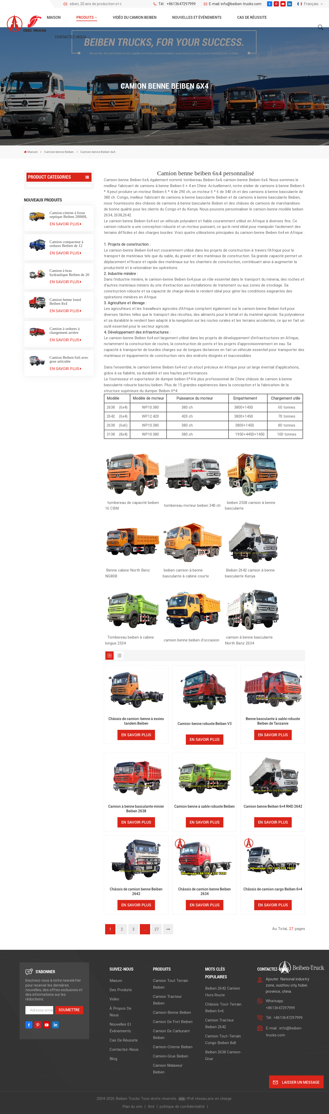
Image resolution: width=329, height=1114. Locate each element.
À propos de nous (120, 1011)
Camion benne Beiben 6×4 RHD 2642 (273, 806)
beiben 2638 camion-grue (223, 1055)
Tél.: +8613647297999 (284, 1017)
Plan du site (132, 1106)
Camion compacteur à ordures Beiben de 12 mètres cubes (67, 436)
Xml (151, 1106)
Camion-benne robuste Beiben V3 (205, 724)
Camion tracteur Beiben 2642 (219, 1023)
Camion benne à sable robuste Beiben (204, 806)
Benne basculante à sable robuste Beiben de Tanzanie (273, 721)
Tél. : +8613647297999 (174, 4)
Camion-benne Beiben (59, 152)
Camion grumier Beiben (49, 350)
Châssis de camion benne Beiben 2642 (136, 891)
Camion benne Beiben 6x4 (51, 230)
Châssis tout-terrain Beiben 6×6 (223, 1007)
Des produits (120, 990)
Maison (54, 17)
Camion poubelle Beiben (50, 317)
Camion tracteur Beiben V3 (52, 306)
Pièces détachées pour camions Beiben (48, 373)
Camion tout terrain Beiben (52, 189)
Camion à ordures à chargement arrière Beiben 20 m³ (65, 523)
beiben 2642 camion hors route (222, 991)
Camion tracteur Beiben (49, 200)
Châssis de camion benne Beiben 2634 (204, 891)
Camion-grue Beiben (47, 284)
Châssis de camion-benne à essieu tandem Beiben (136, 721)
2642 (111, 416)
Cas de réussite (252, 17)
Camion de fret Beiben (48, 251)
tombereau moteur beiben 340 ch (192, 505)
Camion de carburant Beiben (54, 262)
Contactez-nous (70, 37)
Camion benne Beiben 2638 (52, 221)
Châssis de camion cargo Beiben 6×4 (272, 889)
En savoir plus (65, 416)
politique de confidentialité (182, 1106)
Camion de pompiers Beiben (53, 339)
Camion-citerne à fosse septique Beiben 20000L (68, 407)
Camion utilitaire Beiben (50, 328)
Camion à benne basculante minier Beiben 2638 (136, 808)
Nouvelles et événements (197, 17)
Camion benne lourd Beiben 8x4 (65, 494)
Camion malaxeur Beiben (51, 295)
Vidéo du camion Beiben (135, 17)
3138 (111, 434)
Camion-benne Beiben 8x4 (51, 240)
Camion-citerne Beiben (49, 273)
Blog (113, 1058)
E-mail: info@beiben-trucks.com (232, 4)
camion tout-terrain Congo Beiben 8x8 (223, 1039)
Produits (85, 17)
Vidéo (114, 999)
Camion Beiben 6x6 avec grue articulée (69, 552)
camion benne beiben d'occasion (191, 640)
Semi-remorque (42, 361)
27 (156, 929)
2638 (111, 407)
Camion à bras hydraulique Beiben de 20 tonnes (69, 465)
